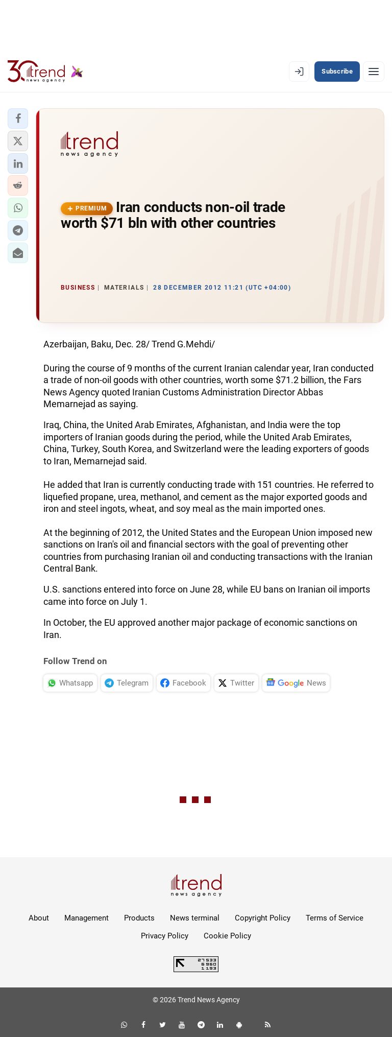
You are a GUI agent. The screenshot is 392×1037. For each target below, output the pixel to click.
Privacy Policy (164, 935)
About (39, 918)
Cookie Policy (227, 935)
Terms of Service (334, 918)
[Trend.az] (45, 71)
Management (86, 918)
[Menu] (373, 71)
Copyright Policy (262, 918)
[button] (18, 118)
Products (139, 918)
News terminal (194, 918)
